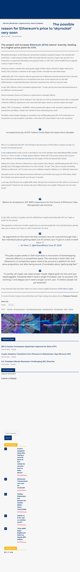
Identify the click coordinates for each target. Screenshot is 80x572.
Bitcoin (71, 7)
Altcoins (6, 23)
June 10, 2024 (5, 357)
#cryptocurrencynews (33, 309)
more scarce (61, 71)
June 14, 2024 (5, 349)
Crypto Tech (72, 12)
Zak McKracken (17, 36)
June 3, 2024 (5, 364)
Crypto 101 (72, 9)
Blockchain (14, 23)
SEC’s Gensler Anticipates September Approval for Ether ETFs (29, 346)
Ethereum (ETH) (39, 44)
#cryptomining (48, 309)
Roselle (14, 349)
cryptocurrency (11, 153)
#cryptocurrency (19, 309)
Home (70, 2)
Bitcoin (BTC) (66, 153)
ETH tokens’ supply (66, 289)
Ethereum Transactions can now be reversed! (22, 483)
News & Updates (37, 23)
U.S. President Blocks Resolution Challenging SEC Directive (28, 361)
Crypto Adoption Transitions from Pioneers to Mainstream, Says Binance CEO (36, 354)
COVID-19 (71, 14)
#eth (65, 309)
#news (71, 309)
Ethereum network (24, 158)
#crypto (10, 309)
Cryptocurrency (74, 5)
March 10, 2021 (5, 36)
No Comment (8, 370)
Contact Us (72, 16)
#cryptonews (58, 309)
